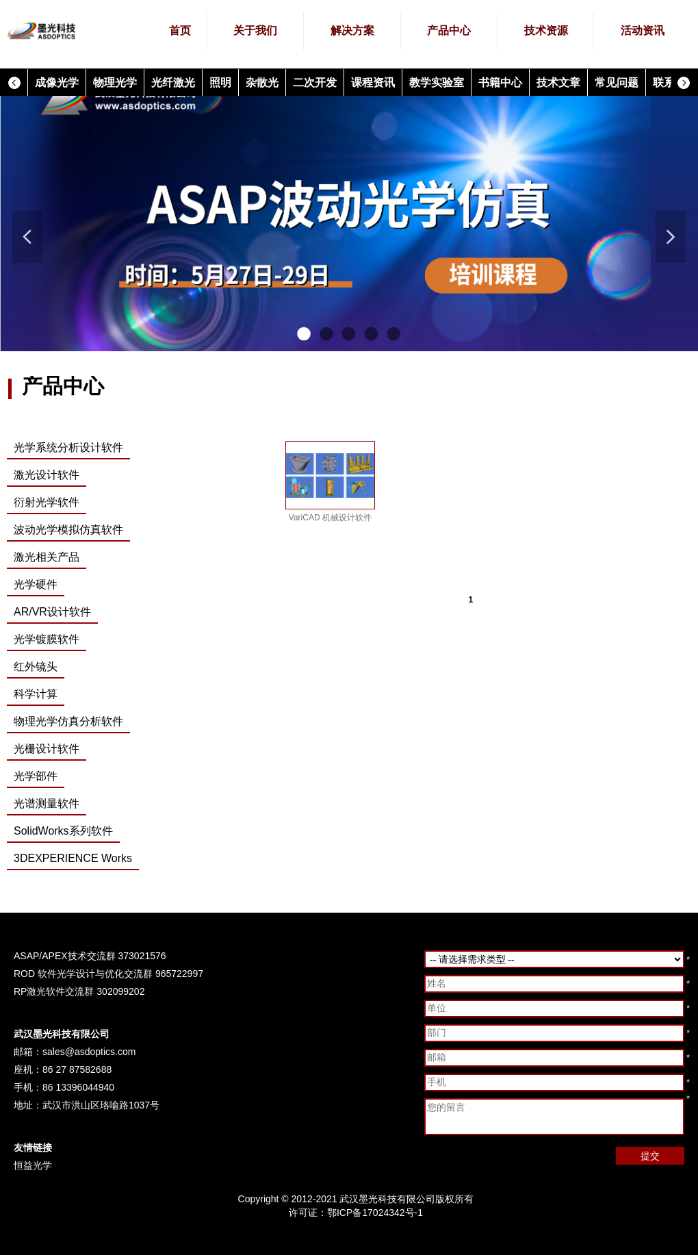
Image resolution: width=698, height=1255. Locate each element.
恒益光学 (33, 1165)
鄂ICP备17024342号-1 (375, 1212)
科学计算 (35, 694)
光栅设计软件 (46, 749)
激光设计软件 (46, 475)
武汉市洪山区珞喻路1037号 (100, 1105)
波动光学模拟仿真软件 (68, 529)
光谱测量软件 (46, 803)
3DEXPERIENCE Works (73, 858)
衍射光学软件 (46, 502)
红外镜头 (35, 666)
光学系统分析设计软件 (68, 447)
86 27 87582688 (77, 1069)
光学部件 (35, 776)
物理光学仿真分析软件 (68, 721)
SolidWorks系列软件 (63, 831)
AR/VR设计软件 (52, 612)
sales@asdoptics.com (88, 1051)
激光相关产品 (46, 557)
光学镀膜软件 (46, 639)
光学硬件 (35, 584)
